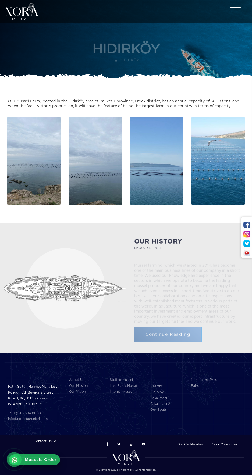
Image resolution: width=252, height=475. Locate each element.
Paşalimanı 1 (159, 398)
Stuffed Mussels (122, 379)
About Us (76, 379)
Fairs (195, 385)
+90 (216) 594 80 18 (24, 413)
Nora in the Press (204, 379)
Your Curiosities (224, 444)
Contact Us (45, 441)
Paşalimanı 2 (160, 403)
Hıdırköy (157, 392)
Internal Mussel (121, 391)
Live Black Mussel (124, 385)
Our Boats (158, 409)
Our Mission (78, 385)
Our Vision (77, 391)
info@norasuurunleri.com (28, 418)
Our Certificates (190, 444)
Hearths (156, 386)
